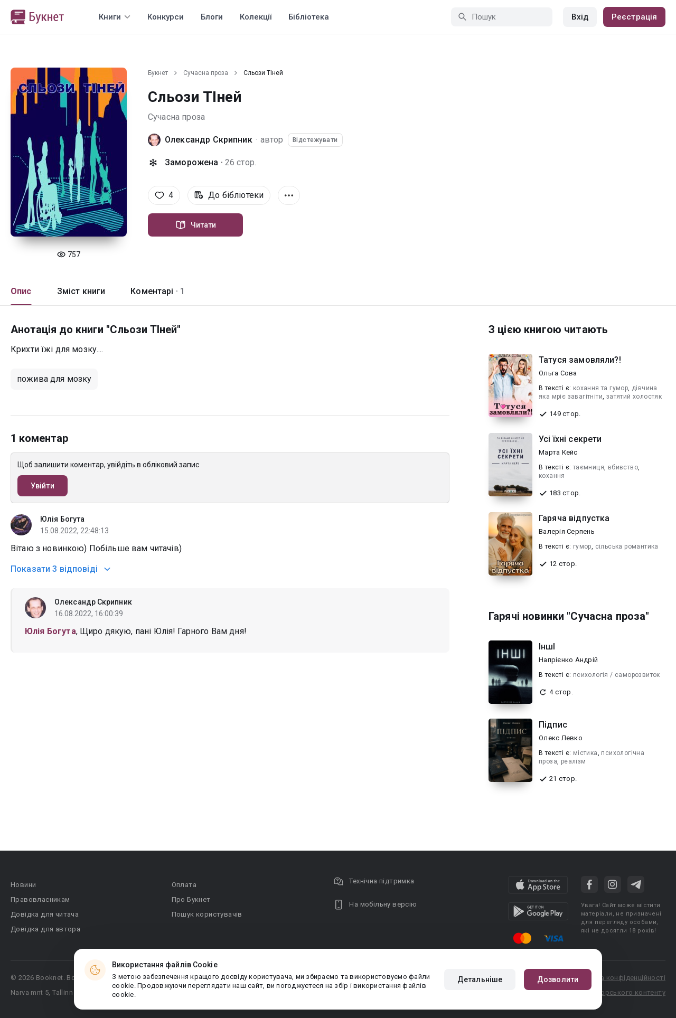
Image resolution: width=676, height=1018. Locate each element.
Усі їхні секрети (570, 439)
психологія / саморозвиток (616, 674)
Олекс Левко (561, 738)
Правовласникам (40, 899)
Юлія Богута (62, 519)
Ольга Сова (558, 373)
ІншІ (547, 647)
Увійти (42, 486)
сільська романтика (627, 546)
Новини (23, 885)
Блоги (212, 17)
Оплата (184, 885)
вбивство (623, 467)
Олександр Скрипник (208, 140)
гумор (582, 546)
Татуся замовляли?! (580, 360)
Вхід (579, 17)
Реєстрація (634, 17)
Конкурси (165, 17)
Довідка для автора (45, 929)
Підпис (553, 725)
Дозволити (557, 979)
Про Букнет (191, 899)
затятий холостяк (634, 396)
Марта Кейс (558, 452)
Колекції (255, 17)
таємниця (588, 467)
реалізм (573, 761)
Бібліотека (308, 17)
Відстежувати (315, 140)
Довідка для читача (45, 914)
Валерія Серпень (567, 531)
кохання (552, 475)
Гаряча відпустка (574, 518)
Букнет (158, 73)
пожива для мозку (54, 379)
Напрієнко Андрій (568, 660)
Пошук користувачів (207, 914)
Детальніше (479, 979)
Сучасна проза (205, 73)
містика (585, 753)
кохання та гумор (600, 388)
